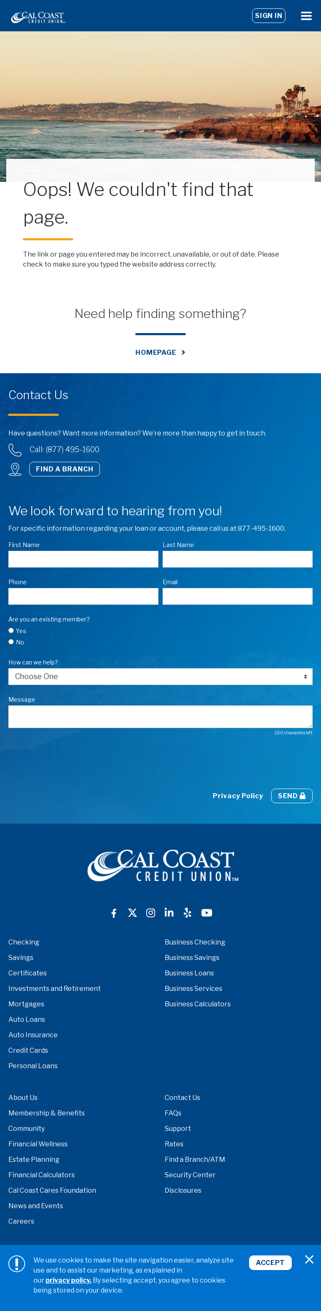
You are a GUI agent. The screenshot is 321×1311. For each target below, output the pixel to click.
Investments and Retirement (54, 989)
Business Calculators (198, 1004)
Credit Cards (28, 1050)
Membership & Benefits (46, 1113)
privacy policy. (69, 1280)
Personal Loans (33, 1066)
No (20, 642)
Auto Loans (26, 1019)
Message (21, 699)
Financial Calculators (41, 1175)
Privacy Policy (238, 796)
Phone (17, 581)
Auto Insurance (33, 1035)
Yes (21, 630)
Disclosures (183, 1190)
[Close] (309, 1259)
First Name (24, 544)
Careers (21, 1221)
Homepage (155, 352)
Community (26, 1129)
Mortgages (26, 1004)
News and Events (35, 1206)
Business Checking (195, 942)
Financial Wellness (38, 1144)
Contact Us (182, 1098)
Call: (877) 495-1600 (64, 449)
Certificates (27, 973)
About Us (23, 1098)
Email (170, 581)
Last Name (178, 544)
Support (178, 1129)
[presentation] (71, 762)
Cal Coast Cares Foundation (52, 1190)
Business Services (193, 989)
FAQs (173, 1113)
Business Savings (192, 958)
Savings (20, 958)
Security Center (190, 1175)
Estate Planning (33, 1159)
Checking (23, 942)
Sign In (269, 16)
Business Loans (189, 973)
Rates (174, 1144)
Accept (270, 1263)
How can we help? (33, 662)
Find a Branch (64, 469)
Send (292, 796)
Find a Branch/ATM (195, 1159)
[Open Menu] (306, 15)
